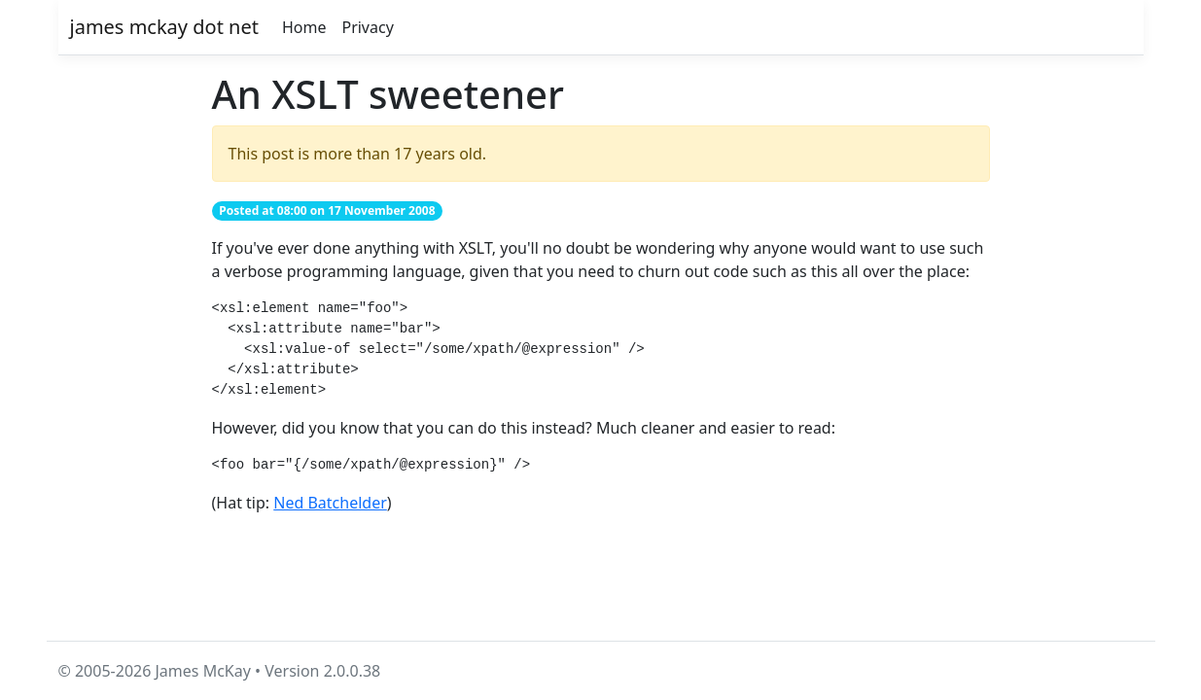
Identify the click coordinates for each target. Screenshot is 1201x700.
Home (304, 27)
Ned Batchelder (330, 502)
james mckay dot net (164, 27)
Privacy (367, 27)
